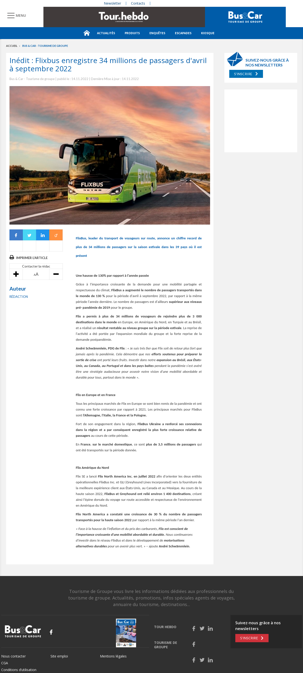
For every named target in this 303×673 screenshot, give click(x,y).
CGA (4, 663)
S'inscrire (243, 74)
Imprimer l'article (32, 258)
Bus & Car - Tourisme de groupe (45, 45)
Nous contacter (13, 656)
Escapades (183, 33)
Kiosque (207, 33)
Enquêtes (157, 33)
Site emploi (59, 656)
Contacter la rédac (36, 266)
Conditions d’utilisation (18, 669)
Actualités (106, 33)
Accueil (11, 45)
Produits (132, 33)
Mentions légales (113, 656)
